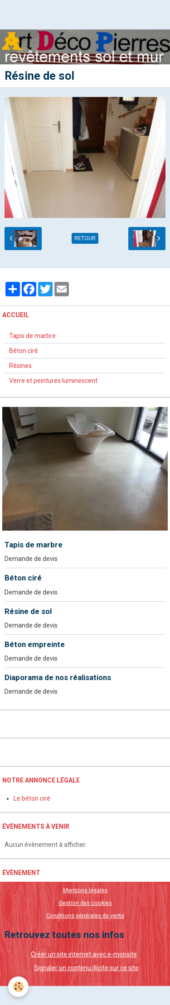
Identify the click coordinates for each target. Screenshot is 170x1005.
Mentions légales (85, 890)
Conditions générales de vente (85, 915)
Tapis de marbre (32, 335)
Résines (20, 365)
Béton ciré (23, 350)
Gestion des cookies (85, 902)
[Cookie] (18, 986)
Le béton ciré (32, 798)
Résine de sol (28, 611)
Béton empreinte (35, 644)
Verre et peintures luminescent (53, 380)
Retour (85, 238)
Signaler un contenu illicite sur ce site (86, 967)
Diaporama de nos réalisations (58, 677)
